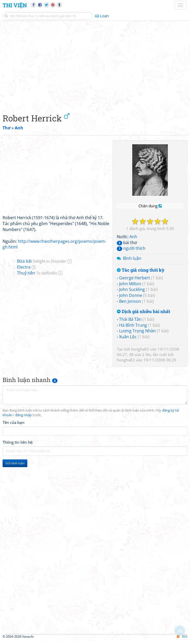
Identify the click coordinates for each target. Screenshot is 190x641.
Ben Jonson (130, 301)
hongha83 (140, 349)
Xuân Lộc (128, 337)
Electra (23, 267)
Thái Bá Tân (130, 319)
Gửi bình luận (14, 463)
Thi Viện (15, 5)
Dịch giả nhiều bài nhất (143, 311)
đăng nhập (23, 415)
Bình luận (132, 258)
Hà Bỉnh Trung (133, 325)
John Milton (130, 284)
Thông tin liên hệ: (18, 442)
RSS (182, 636)
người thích (131, 248)
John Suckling (132, 289)
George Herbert (134, 278)
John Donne (130, 295)
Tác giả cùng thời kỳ (140, 270)
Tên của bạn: (14, 422)
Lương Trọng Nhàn (137, 331)
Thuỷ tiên (37, 273)
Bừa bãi (41, 261)
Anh (133, 236)
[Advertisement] (95, 66)
